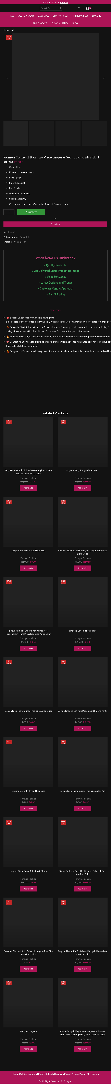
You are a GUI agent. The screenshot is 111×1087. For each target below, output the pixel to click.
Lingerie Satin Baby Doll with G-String (28, 873)
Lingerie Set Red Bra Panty (82, 632)
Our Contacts (30, 1077)
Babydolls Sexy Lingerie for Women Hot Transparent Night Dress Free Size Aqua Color (28, 634)
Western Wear (26, 15)
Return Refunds (46, 1077)
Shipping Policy (62, 1077)
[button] (7, 77)
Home (6, 30)
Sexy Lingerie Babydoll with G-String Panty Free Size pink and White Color (28, 473)
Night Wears (40, 23)
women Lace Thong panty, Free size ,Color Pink (82, 793)
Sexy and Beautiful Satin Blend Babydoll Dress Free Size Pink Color (82, 955)
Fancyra (68, 1084)
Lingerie (96, 15)
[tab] (55, 311)
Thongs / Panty (59, 23)
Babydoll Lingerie (28, 1034)
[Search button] (60, 8)
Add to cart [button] (28, 489)
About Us (17, 1077)
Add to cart (32, 212)
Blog (75, 23)
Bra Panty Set (60, 15)
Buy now (56, 224)
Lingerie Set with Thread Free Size (28, 551)
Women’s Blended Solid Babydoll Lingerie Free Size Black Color (82, 553)
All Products (93, 1077)
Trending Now (80, 15)
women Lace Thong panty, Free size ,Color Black (28, 712)
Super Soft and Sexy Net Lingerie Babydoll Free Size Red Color (82, 875)
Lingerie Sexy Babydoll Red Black (82, 471)
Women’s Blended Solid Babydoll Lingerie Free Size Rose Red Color (28, 955)
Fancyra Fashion (28, 478)
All (12, 15)
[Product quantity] (9, 212)
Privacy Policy (78, 1077)
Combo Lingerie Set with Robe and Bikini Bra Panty (83, 712)
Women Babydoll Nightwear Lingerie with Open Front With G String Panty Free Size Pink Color (83, 1036)
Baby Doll (43, 15)
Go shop (64, 2)
